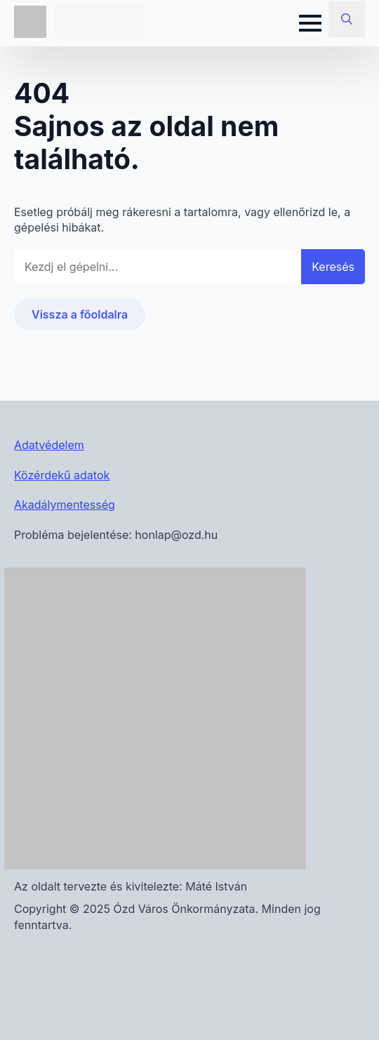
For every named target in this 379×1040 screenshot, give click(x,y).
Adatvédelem (49, 445)
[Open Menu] (310, 23)
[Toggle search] (346, 19)
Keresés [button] (333, 267)
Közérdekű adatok (61, 475)
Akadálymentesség (64, 505)
